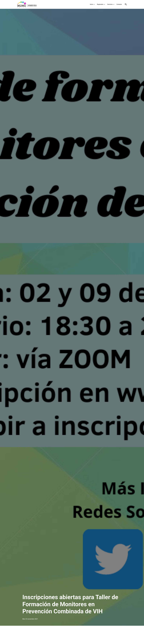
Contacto (119, 4)
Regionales (100, 4)
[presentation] (94, 4)
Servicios (110, 4)
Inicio (91, 4)
